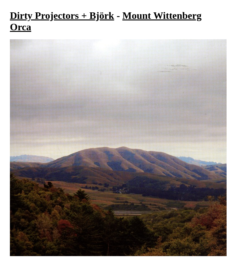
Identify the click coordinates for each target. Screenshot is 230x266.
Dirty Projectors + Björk (62, 15)
